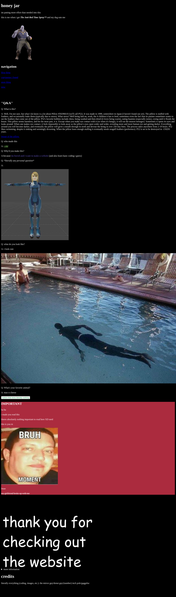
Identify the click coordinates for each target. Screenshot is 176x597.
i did (6, 146)
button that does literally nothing (15, 398)
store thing (6, 82)
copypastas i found (9, 77)
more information (11, 569)
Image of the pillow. (10, 136)
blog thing (5, 72)
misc (3, 87)
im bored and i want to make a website (30, 156)
